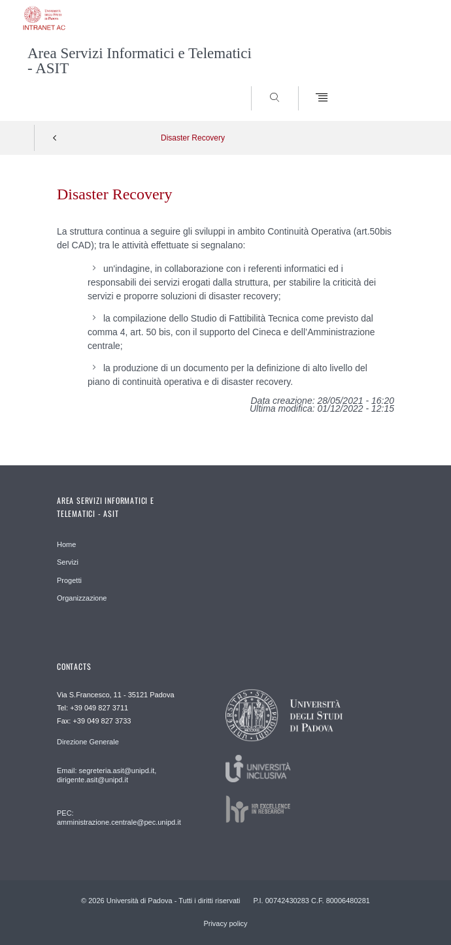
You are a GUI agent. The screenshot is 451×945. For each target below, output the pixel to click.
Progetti (69, 580)
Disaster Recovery (193, 137)
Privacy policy (225, 923)
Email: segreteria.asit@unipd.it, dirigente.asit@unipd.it (106, 775)
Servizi (67, 562)
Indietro (55, 138)
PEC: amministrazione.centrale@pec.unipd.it (119, 817)
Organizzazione (82, 598)
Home (66, 544)
